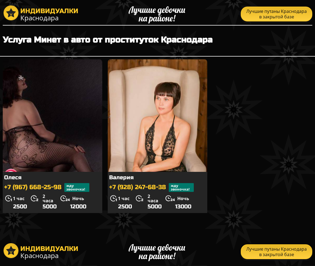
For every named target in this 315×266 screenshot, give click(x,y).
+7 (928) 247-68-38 (151, 187)
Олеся (12, 177)
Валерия (121, 177)
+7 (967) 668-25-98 (46, 187)
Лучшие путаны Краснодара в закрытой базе (276, 14)
